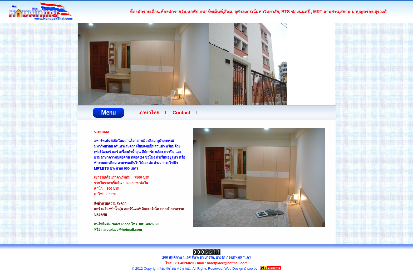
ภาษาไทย (149, 112)
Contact (181, 112)
